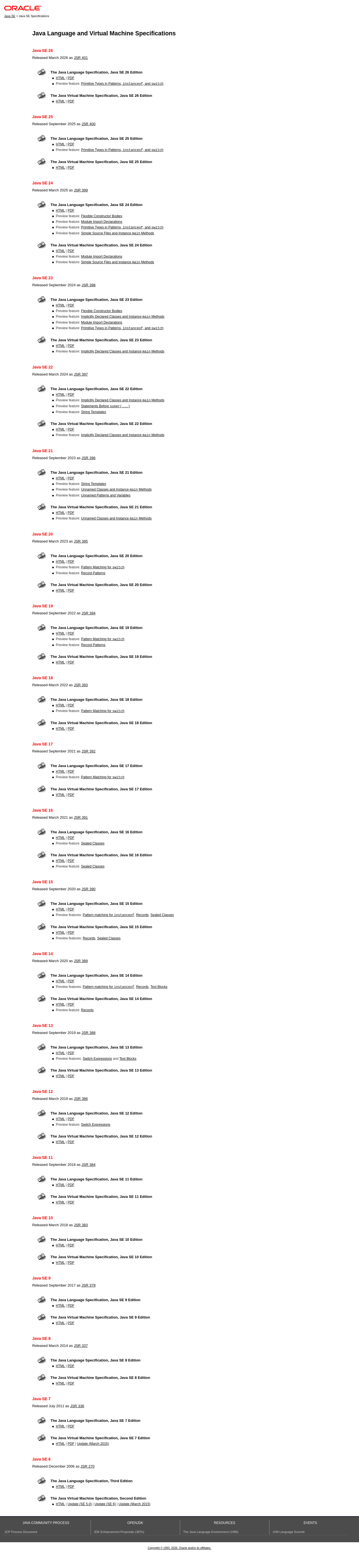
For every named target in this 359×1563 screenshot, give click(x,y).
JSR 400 (89, 124)
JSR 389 (81, 971)
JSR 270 (87, 1477)
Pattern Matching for (103, 575)
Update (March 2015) (93, 1454)
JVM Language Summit (289, 1542)
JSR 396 (89, 464)
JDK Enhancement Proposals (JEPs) (119, 1542)
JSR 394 (89, 621)
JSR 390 (89, 898)
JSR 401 (81, 58)
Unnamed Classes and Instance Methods (116, 496)
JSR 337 (81, 1356)
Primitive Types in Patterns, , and (122, 84)
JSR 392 (89, 760)
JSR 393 (81, 693)
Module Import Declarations (101, 223)
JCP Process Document (20, 1542)
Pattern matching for (108, 925)
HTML (60, 78)
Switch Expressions (97, 1069)
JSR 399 (81, 191)
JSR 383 (81, 1236)
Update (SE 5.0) (80, 1515)
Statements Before (105, 412)
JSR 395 (81, 548)
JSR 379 (89, 1296)
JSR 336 (77, 1417)
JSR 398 (89, 288)
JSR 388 (89, 1043)
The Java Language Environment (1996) (210, 1542)
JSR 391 (81, 827)
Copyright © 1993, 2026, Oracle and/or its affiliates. (179, 1558)
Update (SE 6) (105, 1515)
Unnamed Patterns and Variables (105, 502)
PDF (71, 78)
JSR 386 (81, 1109)
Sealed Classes (92, 853)
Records (142, 925)
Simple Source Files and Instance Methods (117, 235)
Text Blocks (158, 997)
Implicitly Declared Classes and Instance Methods (122, 320)
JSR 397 (81, 379)
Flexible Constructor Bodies (101, 217)
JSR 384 (89, 1175)
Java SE (9, 16)
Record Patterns (93, 581)
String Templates (93, 418)
